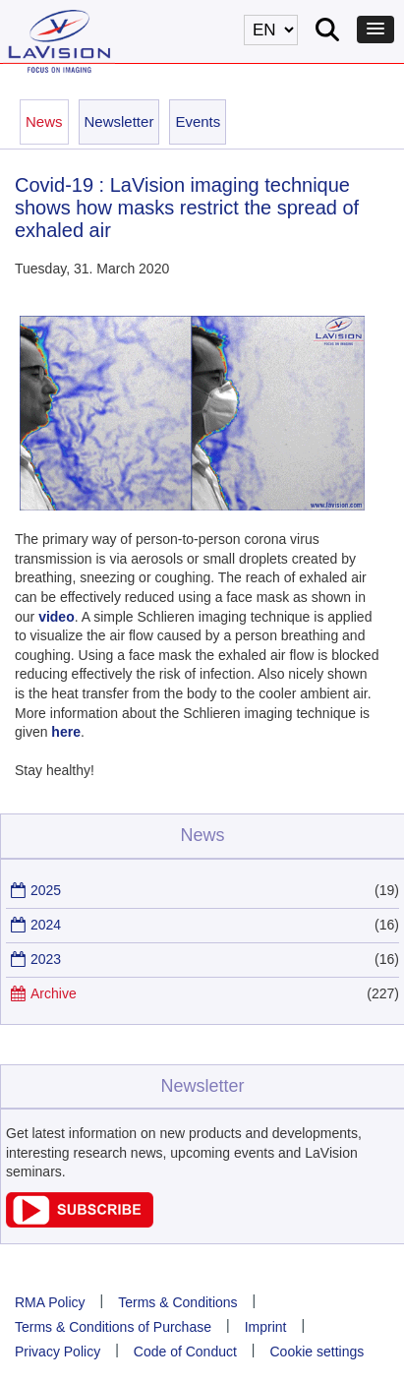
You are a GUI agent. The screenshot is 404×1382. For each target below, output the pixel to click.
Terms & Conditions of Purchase (113, 1327)
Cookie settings (317, 1351)
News (44, 121)
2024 (45, 924)
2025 (45, 890)
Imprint (266, 1327)
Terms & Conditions (177, 1302)
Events (197, 121)
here (66, 732)
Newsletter (119, 121)
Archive (53, 993)
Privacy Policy (57, 1351)
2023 (45, 959)
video (56, 617)
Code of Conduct (185, 1351)
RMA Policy (50, 1302)
